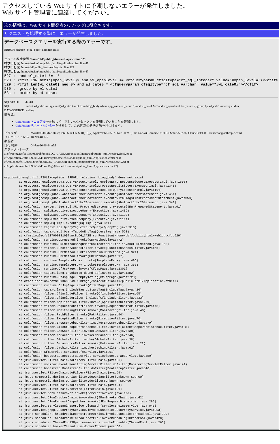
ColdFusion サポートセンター (35, 129)
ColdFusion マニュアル (31, 125)
